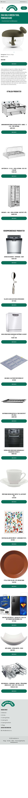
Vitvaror (8, 54)
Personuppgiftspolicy (20, 740)
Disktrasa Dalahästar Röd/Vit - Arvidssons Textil (14, 538)
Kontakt (8, 740)
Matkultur (4, 712)
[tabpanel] (14, 38)
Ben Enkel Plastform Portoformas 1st (14, 378)
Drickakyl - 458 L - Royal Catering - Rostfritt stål (14, 212)
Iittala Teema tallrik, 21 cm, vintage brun (14, 580)
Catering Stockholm (6, 722)
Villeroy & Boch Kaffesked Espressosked (14, 299)
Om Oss (3, 715)
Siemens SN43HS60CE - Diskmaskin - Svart (14, 256)
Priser (23, 8)
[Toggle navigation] (2, 8)
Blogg (3, 725)
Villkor (12, 740)
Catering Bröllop (5, 717)
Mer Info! (14, 63)
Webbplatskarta (14, 742)
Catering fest (5, 720)
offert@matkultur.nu (23, 1)
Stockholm (4, 1)
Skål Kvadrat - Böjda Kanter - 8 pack (14, 648)
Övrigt (12, 54)
